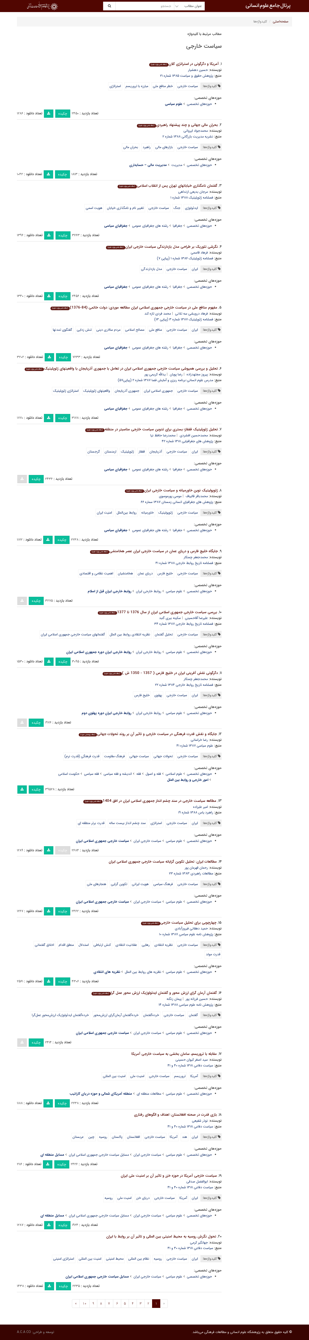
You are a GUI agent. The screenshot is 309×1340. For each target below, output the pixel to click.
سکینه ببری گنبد (170, 618)
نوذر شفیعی (200, 1120)
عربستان (78, 1137)
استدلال (83, 945)
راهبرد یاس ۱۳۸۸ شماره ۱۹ (195, 812)
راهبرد (147, 147)
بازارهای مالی (164, 147)
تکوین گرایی (119, 884)
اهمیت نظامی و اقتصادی (96, 573)
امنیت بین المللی (114, 1076)
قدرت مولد (213, 954)
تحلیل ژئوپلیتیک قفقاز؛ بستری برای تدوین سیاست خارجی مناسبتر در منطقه (151, 429)
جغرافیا (177, 225)
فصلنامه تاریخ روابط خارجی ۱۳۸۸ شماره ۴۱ (184, 563)
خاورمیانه (147, 512)
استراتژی (115, 86)
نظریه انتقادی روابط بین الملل (130, 634)
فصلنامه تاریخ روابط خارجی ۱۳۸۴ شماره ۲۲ (184, 684)
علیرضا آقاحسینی (196, 618)
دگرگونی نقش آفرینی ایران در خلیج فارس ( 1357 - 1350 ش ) (160, 673)
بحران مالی (130, 147)
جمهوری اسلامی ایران (158, 390)
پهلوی (158, 695)
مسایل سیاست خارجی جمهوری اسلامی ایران (99, 1154)
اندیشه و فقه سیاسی (118, 774)
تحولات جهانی (163, 756)
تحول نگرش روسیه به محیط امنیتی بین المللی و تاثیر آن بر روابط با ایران (161, 1236)
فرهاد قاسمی (199, 252)
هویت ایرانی (140, 884)
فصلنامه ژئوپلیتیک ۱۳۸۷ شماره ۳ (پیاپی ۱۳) (183, 319)
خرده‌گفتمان (151, 1015)
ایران (195, 269)
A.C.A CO (24, 1332)
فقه (138, 774)
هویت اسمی (94, 208)
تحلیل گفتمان (164, 634)
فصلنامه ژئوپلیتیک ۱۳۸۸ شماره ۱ (191, 197)
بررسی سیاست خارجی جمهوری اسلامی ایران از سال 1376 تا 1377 (157, 612)
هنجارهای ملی (96, 884)
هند (184, 1137)
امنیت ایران (104, 512)
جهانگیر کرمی (199, 1242)
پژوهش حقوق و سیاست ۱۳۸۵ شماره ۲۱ (186, 75)
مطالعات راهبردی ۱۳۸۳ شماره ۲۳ (191, 873)
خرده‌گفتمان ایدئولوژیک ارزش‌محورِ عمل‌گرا (60, 1015)
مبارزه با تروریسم (137, 86)
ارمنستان (110, 451)
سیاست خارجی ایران (147, 841)
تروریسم (180, 1076)
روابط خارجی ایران (148, 591)
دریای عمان (145, 573)
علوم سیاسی (174, 591)
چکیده (62, 113)
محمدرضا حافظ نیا (163, 435)
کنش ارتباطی (102, 945)
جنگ (177, 208)
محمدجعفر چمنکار (196, 557)
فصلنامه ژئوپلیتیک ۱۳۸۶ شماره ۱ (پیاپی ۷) (185, 258)
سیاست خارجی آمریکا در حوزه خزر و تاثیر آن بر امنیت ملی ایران (169, 1176)
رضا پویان (176, 374)
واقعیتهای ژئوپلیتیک (96, 390)
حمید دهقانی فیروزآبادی (191, 928)
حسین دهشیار (198, 70)
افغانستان (133, 1137)
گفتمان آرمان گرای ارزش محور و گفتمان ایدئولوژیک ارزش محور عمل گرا (154, 993)
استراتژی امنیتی (63, 1258)
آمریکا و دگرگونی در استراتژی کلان (183, 64)
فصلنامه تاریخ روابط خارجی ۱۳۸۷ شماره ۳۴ (183, 623)
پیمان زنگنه (174, 999)
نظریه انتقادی (163, 945)
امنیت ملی (137, 1076)
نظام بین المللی (138, 1258)
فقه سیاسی (91, 774)
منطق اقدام (66, 945)
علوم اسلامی (174, 774)
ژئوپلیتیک (127, 451)
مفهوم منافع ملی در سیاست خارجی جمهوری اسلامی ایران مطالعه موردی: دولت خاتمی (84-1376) (133, 307)
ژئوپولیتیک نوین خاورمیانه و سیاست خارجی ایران (171, 490)
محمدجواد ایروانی (195, 130)
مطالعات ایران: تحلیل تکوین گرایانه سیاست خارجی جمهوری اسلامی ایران (163, 862)
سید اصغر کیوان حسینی (192, 1059)
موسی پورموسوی (170, 496)
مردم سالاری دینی (108, 329)
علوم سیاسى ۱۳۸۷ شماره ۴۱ (194, 745)
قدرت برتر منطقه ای (91, 823)
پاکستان (117, 1137)
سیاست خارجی (187, 86)
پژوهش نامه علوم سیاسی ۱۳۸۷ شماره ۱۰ (186, 934)
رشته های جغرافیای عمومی (150, 225)
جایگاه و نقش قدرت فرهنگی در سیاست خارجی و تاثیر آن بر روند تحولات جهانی (148, 734)
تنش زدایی (84, 329)
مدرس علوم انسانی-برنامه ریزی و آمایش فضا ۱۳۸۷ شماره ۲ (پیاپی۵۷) (165, 380)
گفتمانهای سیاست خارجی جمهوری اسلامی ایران (73, 634)
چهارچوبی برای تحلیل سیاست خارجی (178, 923)
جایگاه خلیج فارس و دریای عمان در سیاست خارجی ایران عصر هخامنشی (154, 551)
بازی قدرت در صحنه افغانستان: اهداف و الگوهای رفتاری (175, 1115)
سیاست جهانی (139, 756)
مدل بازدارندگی (151, 269)
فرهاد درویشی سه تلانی (191, 313)
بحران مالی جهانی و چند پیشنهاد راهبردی (177, 125)
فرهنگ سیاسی (163, 884)
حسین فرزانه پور (197, 999)
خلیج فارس (165, 573)
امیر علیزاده (200, 807)
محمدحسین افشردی (194, 435)
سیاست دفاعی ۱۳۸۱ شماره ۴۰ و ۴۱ (190, 1065)
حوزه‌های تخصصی (199, 104)
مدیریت (176, 165)
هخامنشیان (125, 573)
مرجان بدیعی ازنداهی (193, 191)
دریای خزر (143, 1198)
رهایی (146, 945)
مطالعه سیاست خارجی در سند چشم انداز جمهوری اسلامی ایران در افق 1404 (149, 801)
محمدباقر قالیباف (197, 496)
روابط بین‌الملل (127, 512)
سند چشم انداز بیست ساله (127, 823)
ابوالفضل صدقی (197, 1181)
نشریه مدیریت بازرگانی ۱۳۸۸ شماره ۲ (187, 136)
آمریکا (194, 1076)
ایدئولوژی (191, 208)
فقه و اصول (153, 774)
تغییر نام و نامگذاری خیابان (125, 208)
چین (91, 1137)
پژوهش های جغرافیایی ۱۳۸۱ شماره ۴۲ (187, 441)
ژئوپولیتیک (165, 512)
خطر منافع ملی (163, 86)
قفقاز (142, 451)
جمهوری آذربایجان (127, 390)
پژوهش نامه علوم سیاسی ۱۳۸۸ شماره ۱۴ (186, 1004)
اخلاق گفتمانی (44, 945)
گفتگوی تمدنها (62, 329)
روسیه (103, 1137)
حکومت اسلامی (68, 774)
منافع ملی (155, 329)
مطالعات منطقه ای (149, 1093)
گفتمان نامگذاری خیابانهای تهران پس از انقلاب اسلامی (167, 186)
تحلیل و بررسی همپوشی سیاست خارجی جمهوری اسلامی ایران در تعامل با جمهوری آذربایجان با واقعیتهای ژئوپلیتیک (121, 368)
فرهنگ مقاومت (114, 756)
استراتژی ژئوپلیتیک (66, 390)
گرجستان (93, 451)
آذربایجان (155, 451)
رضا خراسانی (199, 739)
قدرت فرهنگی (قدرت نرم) (81, 756)
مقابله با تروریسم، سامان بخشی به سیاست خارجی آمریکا (174, 1054)
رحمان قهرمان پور (196, 867)
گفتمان (193, 1015)
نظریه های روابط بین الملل (143, 972)
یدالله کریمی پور (155, 374)
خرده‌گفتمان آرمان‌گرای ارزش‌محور (116, 1015)
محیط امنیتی (115, 1258)
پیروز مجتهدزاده (197, 374)
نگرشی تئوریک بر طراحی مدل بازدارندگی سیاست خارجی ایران (162, 247)
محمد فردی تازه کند (157, 313)
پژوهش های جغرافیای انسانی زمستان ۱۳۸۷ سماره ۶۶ (177, 502)
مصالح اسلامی (134, 329)
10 (84, 1303)
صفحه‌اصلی (280, 21)
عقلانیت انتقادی (126, 945)
